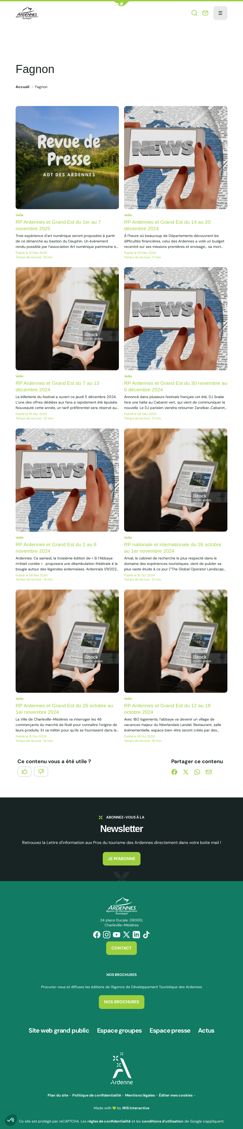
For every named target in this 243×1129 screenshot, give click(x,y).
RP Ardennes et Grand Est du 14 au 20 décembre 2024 (169, 225)
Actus (206, 1028)
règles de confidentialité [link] (109, 1115)
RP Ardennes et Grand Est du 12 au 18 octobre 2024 (169, 709)
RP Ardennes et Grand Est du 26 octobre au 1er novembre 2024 (66, 709)
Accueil (22, 86)
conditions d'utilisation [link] (162, 1115)
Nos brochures (121, 1002)
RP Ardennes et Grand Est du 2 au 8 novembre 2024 (58, 548)
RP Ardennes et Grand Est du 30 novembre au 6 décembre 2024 (174, 386)
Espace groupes (119, 1028)
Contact (121, 948)
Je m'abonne (121, 858)
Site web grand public (59, 1028)
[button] (121, 3)
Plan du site (58, 1089)
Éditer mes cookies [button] (176, 1089)
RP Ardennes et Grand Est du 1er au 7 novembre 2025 (60, 225)
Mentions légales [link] (140, 1089)
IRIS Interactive (135, 1102)
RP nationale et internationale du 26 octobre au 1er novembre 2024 (175, 548)
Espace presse (170, 1028)
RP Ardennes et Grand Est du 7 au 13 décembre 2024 (59, 386)
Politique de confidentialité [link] (96, 1089)
